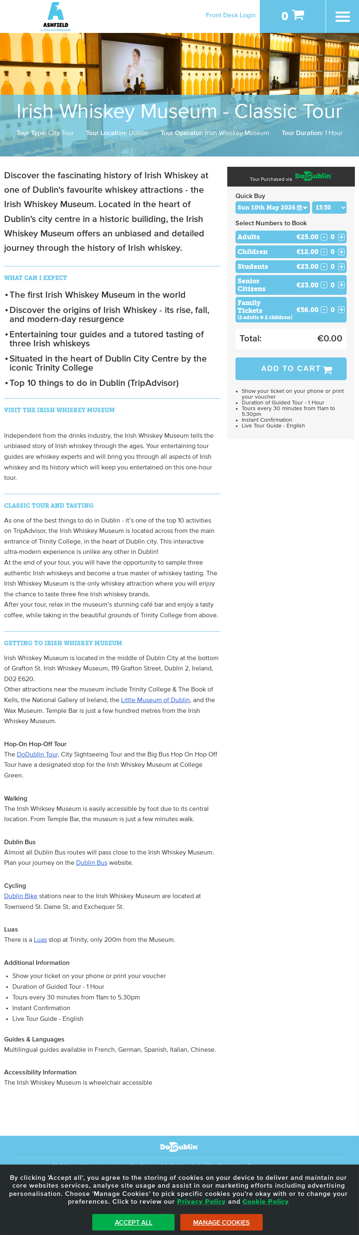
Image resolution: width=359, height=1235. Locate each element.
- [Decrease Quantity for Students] (324, 267)
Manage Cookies (221, 1222)
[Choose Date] (272, 207)
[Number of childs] (332, 251)
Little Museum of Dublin (155, 700)
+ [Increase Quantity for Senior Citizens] (341, 285)
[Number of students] (332, 266)
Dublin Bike (20, 896)
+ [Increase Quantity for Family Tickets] (341, 309)
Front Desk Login (231, 15)
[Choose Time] (329, 207)
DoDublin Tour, (38, 754)
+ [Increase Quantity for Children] (341, 252)
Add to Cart (291, 368)
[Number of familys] (332, 310)
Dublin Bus (91, 862)
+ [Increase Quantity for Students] (341, 267)
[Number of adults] (332, 237)
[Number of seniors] (332, 285)
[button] (302, 207)
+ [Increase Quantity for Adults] (341, 237)
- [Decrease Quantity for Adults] (324, 237)
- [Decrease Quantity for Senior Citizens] (324, 285)
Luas (40, 939)
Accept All (133, 1222)
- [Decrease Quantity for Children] (324, 252)
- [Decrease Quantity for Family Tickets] (324, 309)
